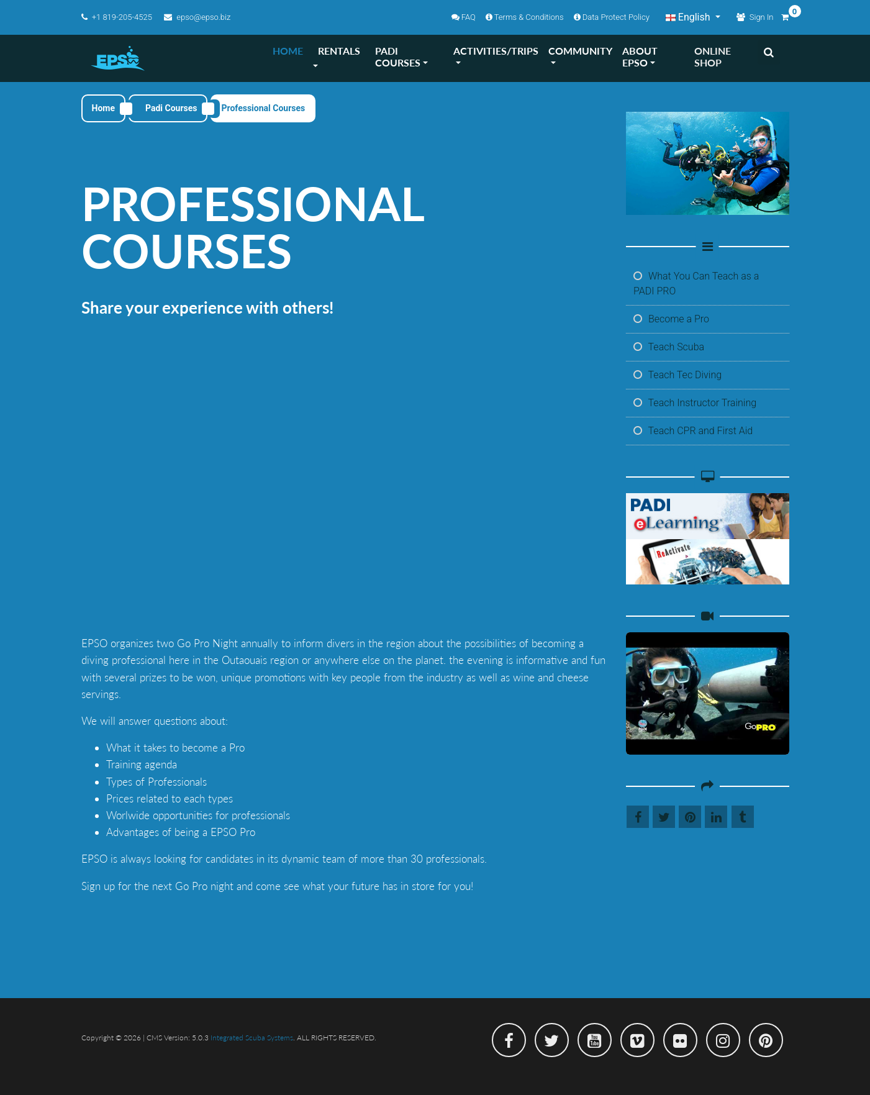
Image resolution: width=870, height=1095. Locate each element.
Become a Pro (671, 319)
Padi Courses (171, 108)
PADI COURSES (397, 56)
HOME (288, 51)
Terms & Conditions (525, 17)
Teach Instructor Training (694, 403)
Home (103, 108)
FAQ (463, 17)
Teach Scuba (668, 347)
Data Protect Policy (612, 17)
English (689, 17)
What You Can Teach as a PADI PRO (696, 283)
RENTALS (339, 51)
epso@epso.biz (197, 17)
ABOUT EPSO (640, 56)
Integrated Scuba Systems (252, 1037)
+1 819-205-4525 (118, 17)
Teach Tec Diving (677, 375)
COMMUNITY (580, 51)
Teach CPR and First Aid (693, 431)
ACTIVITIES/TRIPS (495, 51)
